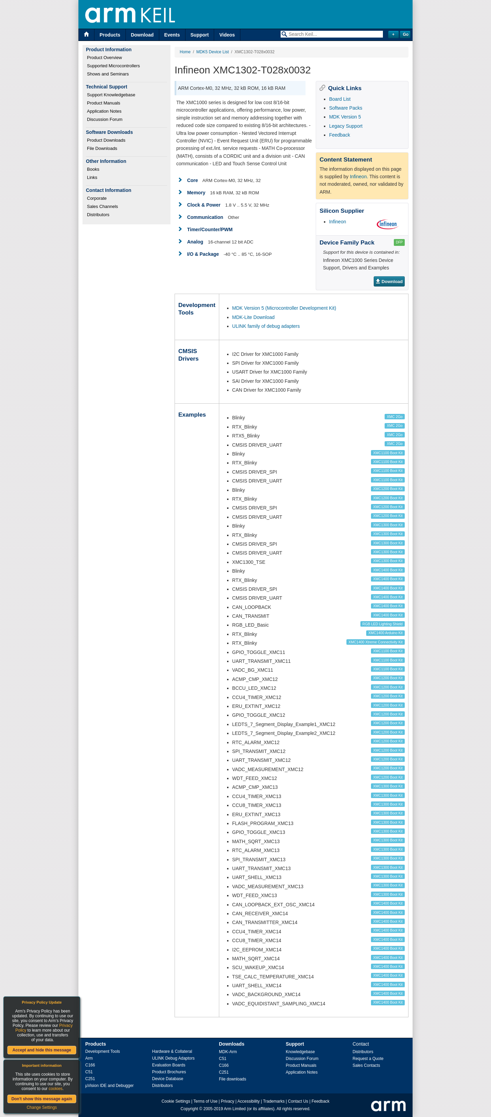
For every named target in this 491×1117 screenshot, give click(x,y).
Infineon (337, 221)
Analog (195, 242)
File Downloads (102, 148)
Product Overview (104, 57)
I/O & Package (203, 254)
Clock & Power (204, 205)
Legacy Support (345, 126)
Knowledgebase (300, 1051)
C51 (89, 1072)
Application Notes (104, 111)
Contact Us (298, 1101)
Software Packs (345, 108)
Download (142, 35)
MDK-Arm (228, 1051)
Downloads (231, 1044)
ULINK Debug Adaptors (173, 1058)
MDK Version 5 (345, 117)
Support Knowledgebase (111, 94)
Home (185, 52)
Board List (340, 99)
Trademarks (274, 1101)
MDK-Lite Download (253, 317)
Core (192, 180)
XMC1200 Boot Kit (387, 489)
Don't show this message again (41, 1099)
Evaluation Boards (168, 1065)
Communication (205, 217)
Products (110, 35)
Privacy (227, 1101)
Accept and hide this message (41, 1050)
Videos (227, 35)
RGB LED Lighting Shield (382, 624)
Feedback (339, 135)
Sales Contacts (366, 1065)
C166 (90, 1065)
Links (92, 177)
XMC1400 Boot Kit (387, 570)
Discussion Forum (104, 119)
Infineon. (359, 176)
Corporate (97, 198)
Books (93, 169)
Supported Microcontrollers (113, 65)
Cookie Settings (176, 1101)
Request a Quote (368, 1058)
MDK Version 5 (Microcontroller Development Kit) (284, 308)
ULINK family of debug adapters (266, 326)
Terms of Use (205, 1101)
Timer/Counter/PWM (210, 229)
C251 (90, 1078)
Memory (196, 192)
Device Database (167, 1078)
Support (200, 35)
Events (172, 35)
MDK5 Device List (212, 52)
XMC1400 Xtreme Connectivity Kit (375, 642)
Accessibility (248, 1101)
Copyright (189, 1108)
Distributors (98, 214)
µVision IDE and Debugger (109, 1085)
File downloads (232, 1079)
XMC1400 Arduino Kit (385, 633)
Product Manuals (103, 103)
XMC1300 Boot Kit (387, 525)
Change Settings (42, 1107)
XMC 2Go (395, 417)
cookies (56, 1088)
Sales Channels (102, 206)
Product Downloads (106, 140)
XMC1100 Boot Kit (387, 453)
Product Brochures (169, 1072)
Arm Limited (235, 1108)
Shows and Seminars (108, 73)
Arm (89, 1058)
